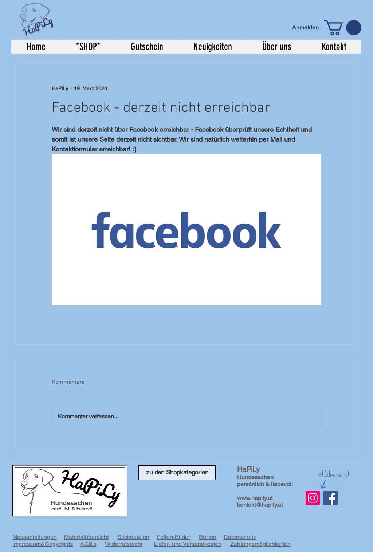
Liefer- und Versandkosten (187, 543)
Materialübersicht (86, 536)
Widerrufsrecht (123, 543)
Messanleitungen (34, 536)
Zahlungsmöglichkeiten (260, 543)
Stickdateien (133, 536)
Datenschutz (240, 536)
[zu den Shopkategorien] (177, 472)
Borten (207, 536)
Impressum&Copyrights (42, 543)
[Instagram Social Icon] (313, 498)
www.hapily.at (254, 497)
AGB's (88, 543)
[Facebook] (330, 498)
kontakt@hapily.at (260, 504)
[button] (342, 27)
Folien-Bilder (173, 536)
